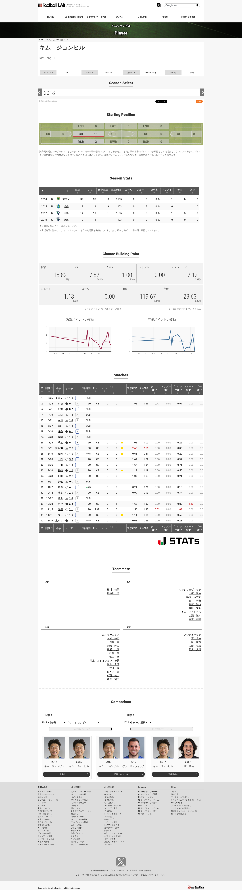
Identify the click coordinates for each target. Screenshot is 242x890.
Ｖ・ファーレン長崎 (46, 844)
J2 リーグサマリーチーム (148, 800)
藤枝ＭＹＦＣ (76, 831)
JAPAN (119, 16)
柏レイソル (42, 803)
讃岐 (60, 425)
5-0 (71, 459)
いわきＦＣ (75, 805)
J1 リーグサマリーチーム (148, 792)
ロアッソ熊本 (109, 839)
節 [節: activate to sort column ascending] (42, 389)
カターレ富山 (76, 825)
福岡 (60, 437)
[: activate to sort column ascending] (48, 191)
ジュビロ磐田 (76, 828)
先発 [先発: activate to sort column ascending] (90, 191)
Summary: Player (96, 16)
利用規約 (96, 870)
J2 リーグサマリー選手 (147, 803)
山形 (60, 464)
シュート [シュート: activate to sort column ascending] (141, 191)
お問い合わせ (144, 870)
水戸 (60, 420)
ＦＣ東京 (41, 805)
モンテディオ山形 (78, 803)
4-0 (71, 453)
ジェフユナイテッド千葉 (48, 800)
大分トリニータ (77, 842)
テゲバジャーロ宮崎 (79, 844)
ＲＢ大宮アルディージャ (81, 811)
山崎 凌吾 (195, 642)
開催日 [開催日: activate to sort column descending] (49, 389)
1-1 (71, 414)
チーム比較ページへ (80, 729)
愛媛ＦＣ (108, 831)
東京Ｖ (66, 199)
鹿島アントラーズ (45, 792)
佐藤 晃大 (195, 645)
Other (173, 787)
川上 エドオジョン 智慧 (104, 660)
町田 (60, 476)
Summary (142, 787)
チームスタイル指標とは (181, 808)
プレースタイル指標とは (181, 805)
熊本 (60, 498)
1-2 (71, 470)
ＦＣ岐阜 (108, 811)
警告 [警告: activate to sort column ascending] (179, 191)
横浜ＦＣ (74, 814)
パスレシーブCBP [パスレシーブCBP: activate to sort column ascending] (177, 389)
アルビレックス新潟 (79, 822)
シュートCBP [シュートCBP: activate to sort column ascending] (188, 389)
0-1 (71, 403)
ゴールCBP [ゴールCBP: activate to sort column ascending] (199, 389)
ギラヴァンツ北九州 (112, 836)
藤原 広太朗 (193, 597)
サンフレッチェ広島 (46, 839)
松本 (60, 409)
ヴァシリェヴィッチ (190, 589)
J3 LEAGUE (109, 787)
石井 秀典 (195, 600)
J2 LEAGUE (76, 787)
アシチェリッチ (192, 634)
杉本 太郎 (113, 664)
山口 (60, 414)
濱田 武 (114, 656)
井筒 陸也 (195, 604)
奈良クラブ (109, 819)
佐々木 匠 (113, 671)
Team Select (188, 16)
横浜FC (59, 448)
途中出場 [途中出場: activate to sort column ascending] (103, 191)
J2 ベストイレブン (145, 805)
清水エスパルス (44, 819)
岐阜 (60, 492)
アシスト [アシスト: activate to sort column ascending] (167, 191)
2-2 (71, 448)
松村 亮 (114, 653)
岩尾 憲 (114, 642)
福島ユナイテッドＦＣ (113, 792)
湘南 (66, 206)
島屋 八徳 (113, 649)
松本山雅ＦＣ (109, 803)
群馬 (60, 487)
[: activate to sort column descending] (42, 191)
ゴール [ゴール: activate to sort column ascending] (128, 191)
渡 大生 (196, 638)
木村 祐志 (113, 638)
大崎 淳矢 (113, 645)
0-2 (71, 409)
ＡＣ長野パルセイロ (112, 805)
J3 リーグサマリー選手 (147, 811)
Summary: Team (74, 16)
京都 (60, 403)
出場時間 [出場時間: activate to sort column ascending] (116, 191)
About (165, 16)
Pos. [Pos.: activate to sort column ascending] (95, 389)
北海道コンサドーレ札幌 (81, 792)
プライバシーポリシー (119, 870)
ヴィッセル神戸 (44, 833)
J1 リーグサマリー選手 (147, 794)
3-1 (71, 509)
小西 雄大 (113, 675)
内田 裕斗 (195, 608)
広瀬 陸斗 (195, 615)
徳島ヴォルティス (78, 833)
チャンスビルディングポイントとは (102, 309)
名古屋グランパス (45, 822)
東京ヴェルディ (44, 808)
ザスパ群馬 (109, 797)
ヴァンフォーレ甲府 (79, 819)
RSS (199, 101)
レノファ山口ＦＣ (111, 825)
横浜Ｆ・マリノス (45, 817)
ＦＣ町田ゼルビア (45, 811)
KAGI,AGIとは (176, 803)
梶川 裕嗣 (113, 589)
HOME (50, 16)
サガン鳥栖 (75, 839)
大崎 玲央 (195, 593)
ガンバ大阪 (42, 828)
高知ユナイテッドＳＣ (113, 833)
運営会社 (133, 870)
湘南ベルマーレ (77, 817)
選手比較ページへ (162, 729)
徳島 (66, 213)
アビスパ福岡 (43, 842)
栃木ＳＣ (108, 794)
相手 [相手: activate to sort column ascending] (58, 389)
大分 (60, 515)
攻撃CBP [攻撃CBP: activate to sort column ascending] (132, 389)
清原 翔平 (113, 679)
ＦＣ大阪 (108, 817)
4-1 (71, 487)
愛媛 (60, 509)
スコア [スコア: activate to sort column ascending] (69, 389)
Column (142, 16)
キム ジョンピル (191, 611)
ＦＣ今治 (74, 836)
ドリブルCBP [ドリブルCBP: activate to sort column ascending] (166, 389)
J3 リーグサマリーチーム (148, 808)
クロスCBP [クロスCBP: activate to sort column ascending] (154, 389)
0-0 (71, 481)
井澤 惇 (114, 668)
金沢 (60, 453)
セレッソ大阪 (43, 831)
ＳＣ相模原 (109, 800)
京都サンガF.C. (44, 825)
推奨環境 (104, 870)
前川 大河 (195, 649)
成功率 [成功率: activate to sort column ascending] (154, 191)
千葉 (60, 442)
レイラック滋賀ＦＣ (112, 814)
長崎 (60, 470)
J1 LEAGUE (42, 787)
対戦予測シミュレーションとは (184, 811)
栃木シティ (75, 808)
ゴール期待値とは (178, 814)
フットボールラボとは (180, 797)
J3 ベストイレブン (145, 814)
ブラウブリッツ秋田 (79, 800)
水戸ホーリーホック (46, 794)
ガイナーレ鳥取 (110, 822)
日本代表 (174, 794)
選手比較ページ (67, 774)
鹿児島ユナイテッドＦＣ (114, 842)
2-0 (71, 492)
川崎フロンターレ (45, 814)
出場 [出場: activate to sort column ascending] (77, 191)
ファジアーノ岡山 (45, 836)
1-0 (71, 398)
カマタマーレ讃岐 (111, 828)
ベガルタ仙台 (76, 797)
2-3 (71, 503)
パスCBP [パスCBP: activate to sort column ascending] (143, 389)
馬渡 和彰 (195, 619)
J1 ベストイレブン (145, 797)
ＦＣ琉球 (108, 844)
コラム (174, 792)
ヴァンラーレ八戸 (78, 794)
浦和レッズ (42, 797)
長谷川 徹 (113, 593)
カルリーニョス (110, 634)
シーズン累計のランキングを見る (185, 309)
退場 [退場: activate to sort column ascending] (192, 191)
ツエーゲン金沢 (110, 808)
